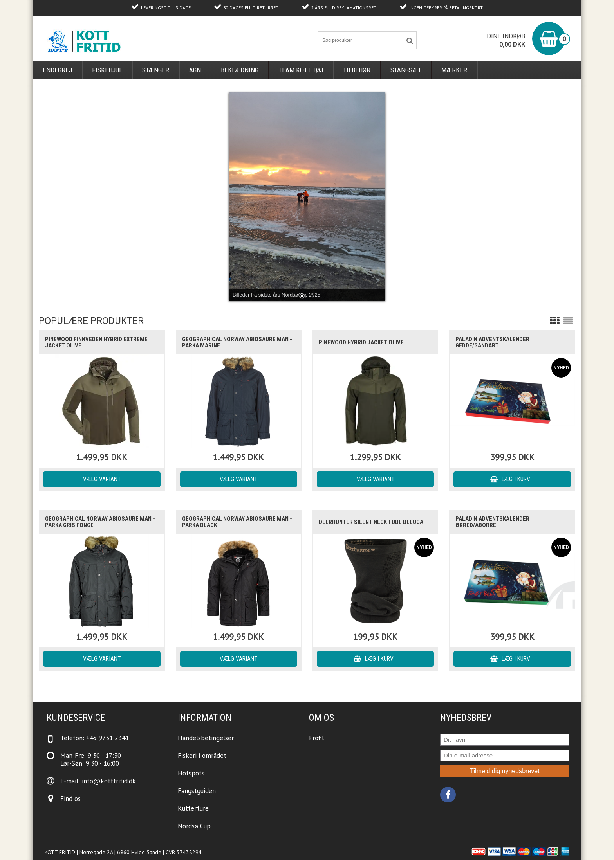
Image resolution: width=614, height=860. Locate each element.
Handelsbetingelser (206, 738)
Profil (316, 738)
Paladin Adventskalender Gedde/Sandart (492, 342)
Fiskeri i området (202, 755)
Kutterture (193, 808)
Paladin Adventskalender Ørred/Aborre (492, 522)
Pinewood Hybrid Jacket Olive (361, 342)
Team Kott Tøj (300, 70)
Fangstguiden (197, 790)
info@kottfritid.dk (109, 781)
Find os (70, 798)
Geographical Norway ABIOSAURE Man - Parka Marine (237, 342)
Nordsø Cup (194, 826)
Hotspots (191, 773)
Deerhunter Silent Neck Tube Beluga (371, 521)
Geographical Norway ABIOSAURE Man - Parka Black (237, 522)
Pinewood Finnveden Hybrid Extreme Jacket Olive (96, 342)
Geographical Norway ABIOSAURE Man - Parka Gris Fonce (100, 522)
